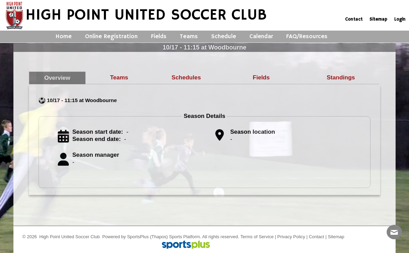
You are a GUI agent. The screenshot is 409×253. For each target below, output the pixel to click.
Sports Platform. (185, 236)
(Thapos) (159, 236)
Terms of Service (257, 236)
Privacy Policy (291, 236)
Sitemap (336, 236)
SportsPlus (138, 236)
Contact (316, 236)
